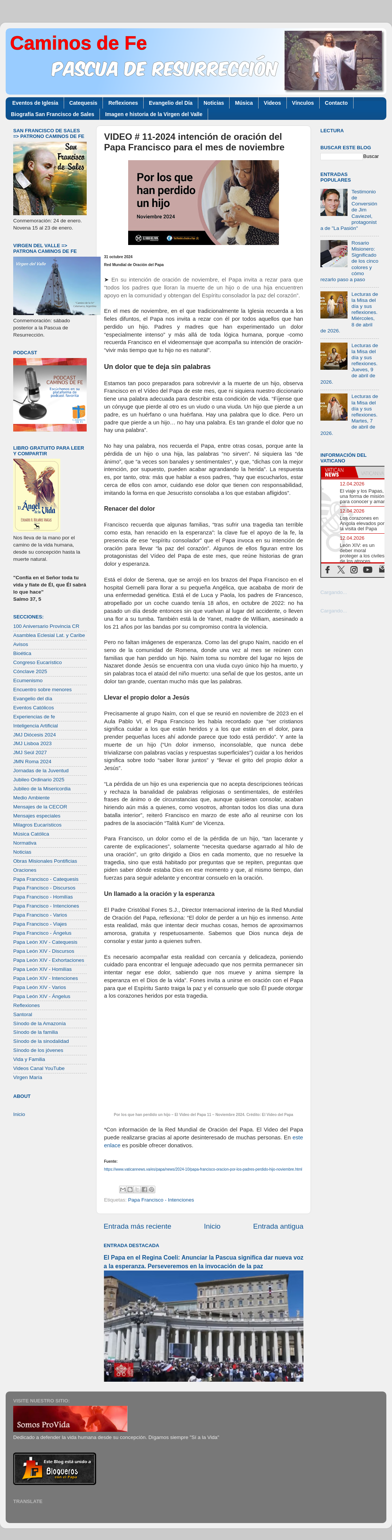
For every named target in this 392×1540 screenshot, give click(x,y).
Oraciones (25, 870)
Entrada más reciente (138, 1226)
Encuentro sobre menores (42, 689)
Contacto (336, 103)
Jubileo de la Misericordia (41, 788)
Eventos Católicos (33, 707)
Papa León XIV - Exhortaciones (48, 960)
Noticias (214, 103)
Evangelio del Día (171, 103)
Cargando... (333, 592)
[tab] (338, 472)
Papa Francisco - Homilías (43, 897)
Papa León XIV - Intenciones (45, 978)
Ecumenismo (28, 680)
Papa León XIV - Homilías (42, 969)
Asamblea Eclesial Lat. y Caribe (49, 635)
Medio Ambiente (31, 798)
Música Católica (31, 834)
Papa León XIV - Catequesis (45, 942)
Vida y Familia (29, 1059)
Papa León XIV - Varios (39, 987)
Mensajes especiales (36, 816)
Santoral (22, 1014)
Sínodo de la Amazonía (39, 1023)
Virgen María (27, 1077)
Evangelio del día (32, 698)
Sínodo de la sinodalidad (41, 1041)
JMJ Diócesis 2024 (34, 735)
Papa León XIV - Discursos (43, 951)
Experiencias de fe (34, 716)
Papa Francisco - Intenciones (161, 1200)
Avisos (20, 644)
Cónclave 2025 (30, 671)
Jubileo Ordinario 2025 (38, 779)
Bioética (22, 653)
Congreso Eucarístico (37, 662)
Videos (272, 103)
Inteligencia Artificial (35, 726)
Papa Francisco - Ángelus (42, 933)
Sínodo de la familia (35, 1032)
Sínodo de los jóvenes (38, 1050)
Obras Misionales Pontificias (45, 861)
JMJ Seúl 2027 (30, 752)
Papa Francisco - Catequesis (45, 879)
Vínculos (303, 103)
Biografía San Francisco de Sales (52, 114)
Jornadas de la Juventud (41, 770)
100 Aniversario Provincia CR (46, 626)
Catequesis (83, 103)
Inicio (212, 1226)
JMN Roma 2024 (32, 761)
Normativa (25, 843)
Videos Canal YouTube (39, 1068)
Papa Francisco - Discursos (44, 888)
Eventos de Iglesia (35, 103)
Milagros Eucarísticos (37, 825)
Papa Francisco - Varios (40, 915)
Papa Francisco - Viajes (40, 924)
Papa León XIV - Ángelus (41, 996)
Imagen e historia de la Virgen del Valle (153, 114)
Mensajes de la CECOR (40, 807)
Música (244, 103)
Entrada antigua (278, 1226)
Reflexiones (123, 103)
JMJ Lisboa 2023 (32, 743)
